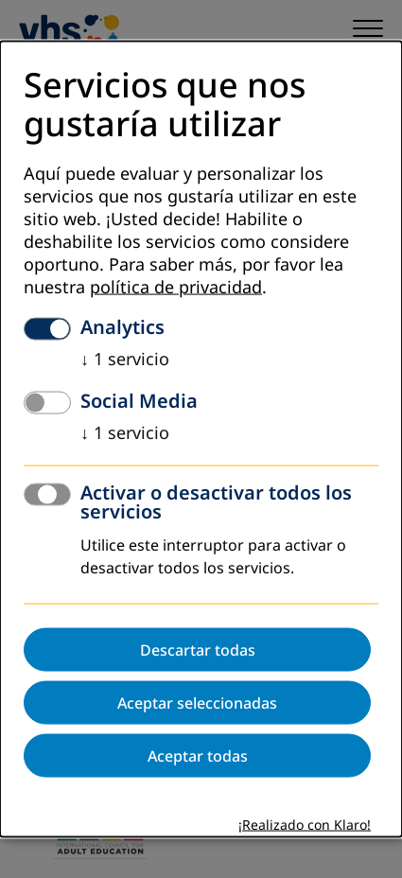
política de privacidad (176, 286)
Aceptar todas (198, 755)
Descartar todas (197, 649)
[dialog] (201, 439)
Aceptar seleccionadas (197, 702)
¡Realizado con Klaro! (304, 824)
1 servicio (124, 358)
